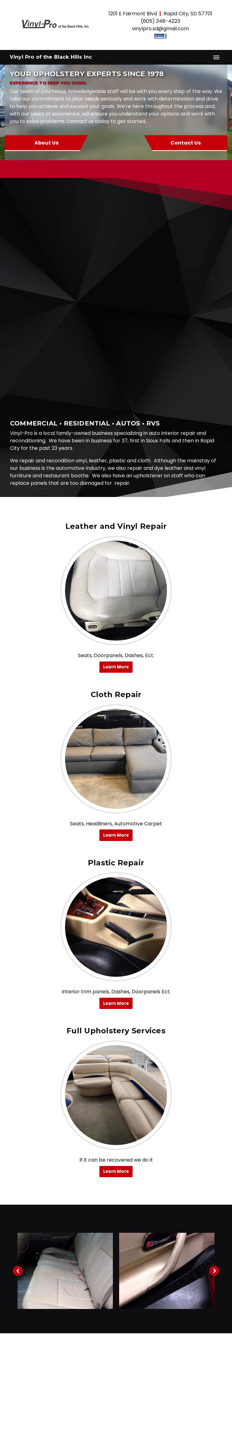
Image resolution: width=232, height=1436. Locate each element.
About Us (57, 142)
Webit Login (116, 1428)
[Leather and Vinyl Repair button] (116, 359)
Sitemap (149, 1417)
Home (116, 1332)
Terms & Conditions (191, 1417)
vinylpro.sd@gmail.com (160, 28)
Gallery (116, 1370)
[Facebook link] (116, 1264)
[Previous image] (18, 1039)
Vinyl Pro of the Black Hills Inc (51, 57)
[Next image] (214, 1039)
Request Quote (116, 1395)
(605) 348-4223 (160, 21)
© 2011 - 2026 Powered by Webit (56, 1417)
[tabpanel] (65, 1039)
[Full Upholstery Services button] (116, 863)
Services (116, 1357)
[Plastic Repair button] (116, 695)
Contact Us (175, 142)
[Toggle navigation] (216, 57)
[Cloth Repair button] (116, 527)
